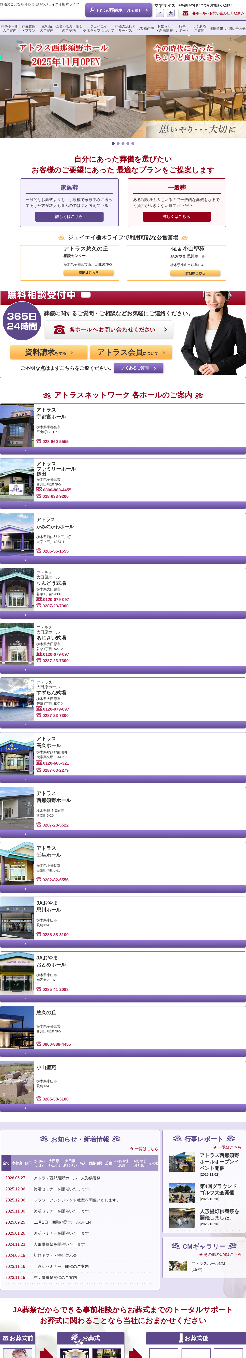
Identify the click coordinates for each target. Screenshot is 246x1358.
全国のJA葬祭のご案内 (102, 1196)
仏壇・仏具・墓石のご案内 (69, 29)
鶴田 (28, 898)
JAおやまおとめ (139, 898)
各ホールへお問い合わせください (218, 13)
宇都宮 (17, 898)
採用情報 (216, 29)
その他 (154, 898)
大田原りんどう (54, 898)
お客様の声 (145, 29)
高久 (82, 898)
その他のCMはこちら (223, 990)
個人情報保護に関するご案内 (217, 1344)
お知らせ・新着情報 (164, 29)
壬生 (108, 898)
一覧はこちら (146, 884)
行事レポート (182, 29)
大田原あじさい (70, 898)
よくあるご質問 (199, 29)
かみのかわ (39, 898)
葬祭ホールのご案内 (9, 29)
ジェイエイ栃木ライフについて (98, 29)
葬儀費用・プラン (28, 29)
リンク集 (154, 1344)
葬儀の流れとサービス (125, 29)
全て (6, 898)
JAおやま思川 (121, 898)
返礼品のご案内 (47, 29)
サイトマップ (179, 1344)
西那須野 (96, 898)
